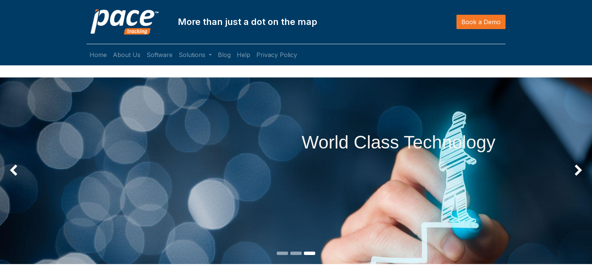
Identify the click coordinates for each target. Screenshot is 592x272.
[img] (23, 143)
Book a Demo (481, 22)
